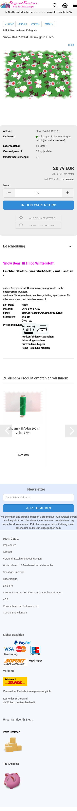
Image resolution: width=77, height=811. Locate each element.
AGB (5, 599)
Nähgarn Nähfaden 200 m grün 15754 (23, 430)
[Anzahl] (38, 193)
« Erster (9, 23)
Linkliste (8, 585)
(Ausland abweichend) (54, 140)
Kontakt (7, 551)
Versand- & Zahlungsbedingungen (22, 558)
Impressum (9, 544)
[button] (9, 193)
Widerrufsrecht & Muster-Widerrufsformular (28, 565)
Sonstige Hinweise (13, 572)
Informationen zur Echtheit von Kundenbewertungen (32, 592)
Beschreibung (14, 246)
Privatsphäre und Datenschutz (20, 606)
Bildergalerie (10, 578)
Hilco (71, 44)
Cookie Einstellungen (15, 612)
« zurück (22, 23)
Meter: (6, 185)
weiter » (35, 23)
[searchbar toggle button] (55, 5)
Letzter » (48, 23)
